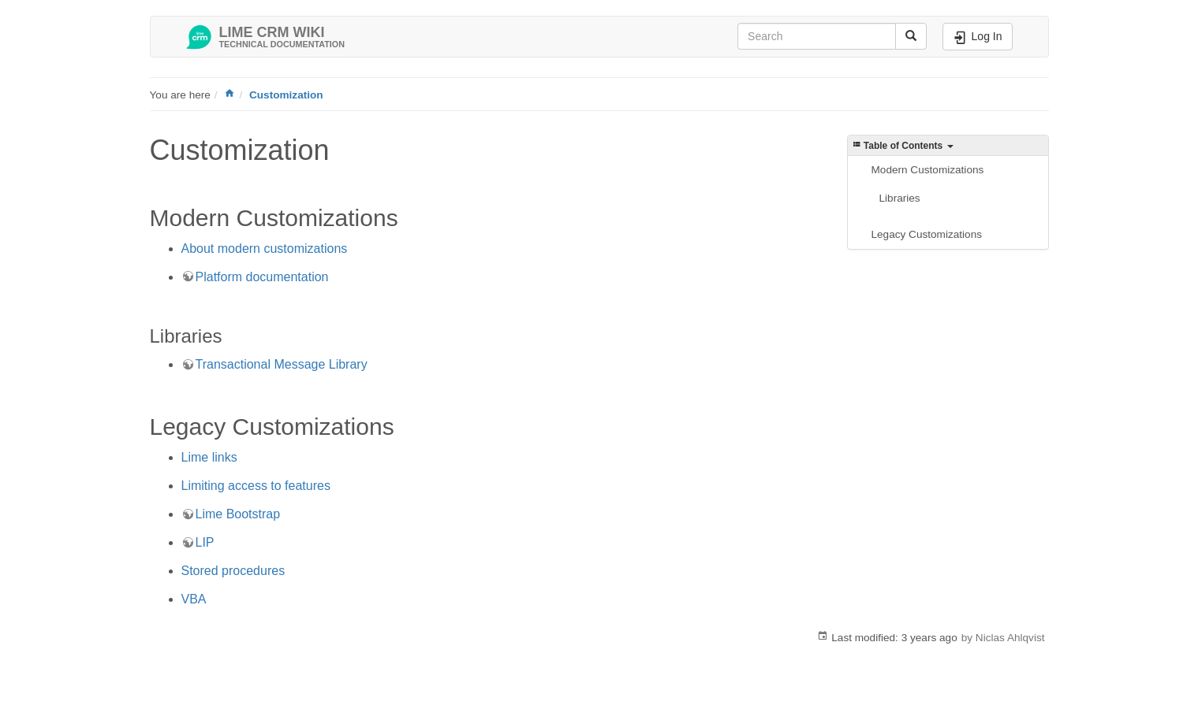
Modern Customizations (927, 170)
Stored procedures (233, 570)
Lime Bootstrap (238, 514)
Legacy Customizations (927, 234)
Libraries (899, 198)
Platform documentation (262, 277)
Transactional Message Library (282, 364)
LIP (205, 542)
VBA (194, 599)
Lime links (209, 457)
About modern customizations (264, 248)
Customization (286, 95)
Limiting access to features (255, 485)
